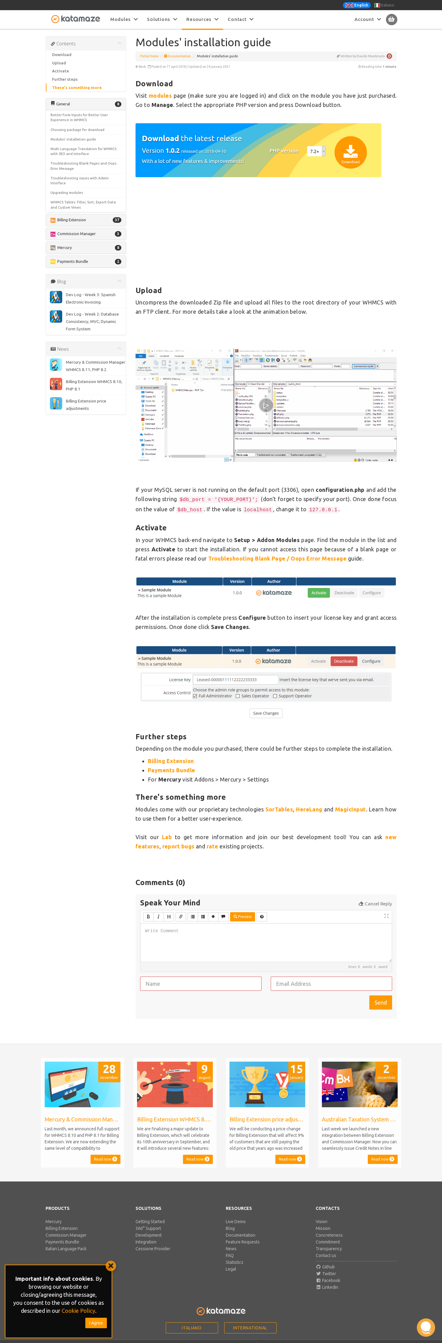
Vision (321, 1221)
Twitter (326, 1273)
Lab (167, 837)
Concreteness (329, 1235)
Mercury (54, 1221)
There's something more (77, 87)
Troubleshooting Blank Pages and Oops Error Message (83, 165)
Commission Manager (66, 1235)
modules (160, 95)
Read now (105, 1159)
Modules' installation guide (73, 139)
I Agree (96, 1323)
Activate (60, 71)
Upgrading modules (67, 192)
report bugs (178, 846)
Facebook (328, 1280)
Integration (146, 1241)
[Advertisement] (266, 234)
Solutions (162, 19)
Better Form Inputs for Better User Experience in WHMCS (79, 117)
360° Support (148, 1228)
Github (325, 1266)
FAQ (230, 1255)
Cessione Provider (153, 1248)
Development (149, 1235)
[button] (86, 104)
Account (368, 19)
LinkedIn (327, 1287)
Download (61, 54)
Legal (231, 1269)
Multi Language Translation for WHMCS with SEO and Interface (83, 151)
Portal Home (149, 56)
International (250, 1327)
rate (212, 846)
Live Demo (236, 1221)
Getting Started (150, 1221)
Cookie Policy (78, 1311)
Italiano (384, 5)
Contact (241, 19)
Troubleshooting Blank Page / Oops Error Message (277, 558)
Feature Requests (243, 1241)
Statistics (234, 1262)
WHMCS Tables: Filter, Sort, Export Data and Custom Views (83, 204)
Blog (230, 1228)
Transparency (329, 1248)
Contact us (326, 1255)
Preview (242, 917)
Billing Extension (62, 1228)
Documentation (177, 56)
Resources (202, 19)
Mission (323, 1228)
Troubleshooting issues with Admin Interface (80, 180)
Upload (59, 63)
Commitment (328, 1241)
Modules (124, 19)
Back (141, 66)
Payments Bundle (171, 770)
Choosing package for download (77, 130)
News (231, 1248)
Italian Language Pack (66, 1248)
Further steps (65, 79)
